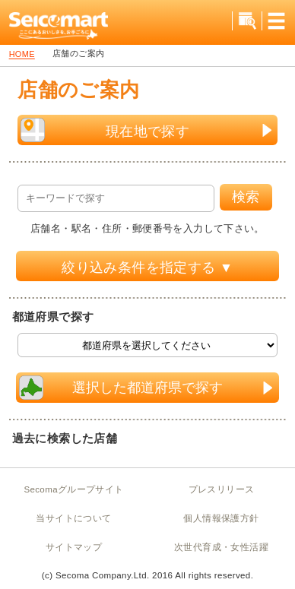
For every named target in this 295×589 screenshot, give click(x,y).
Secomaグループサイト (73, 489)
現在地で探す (146, 130)
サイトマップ (74, 547)
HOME (22, 54)
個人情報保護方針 (221, 518)
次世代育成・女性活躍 (221, 547)
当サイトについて (73, 518)
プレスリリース (222, 489)
